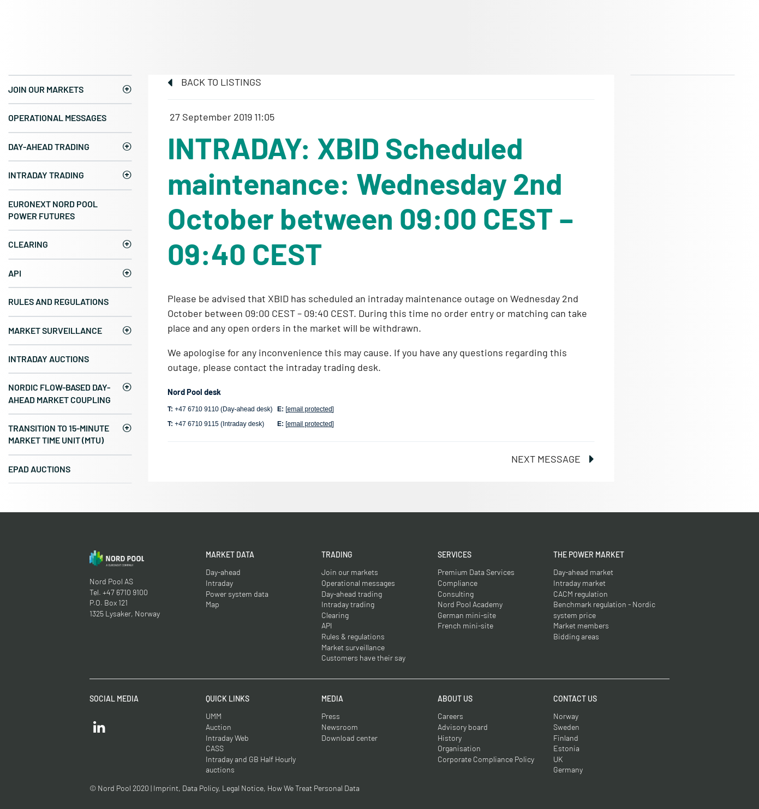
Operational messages (57, 117)
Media (332, 698)
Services (454, 554)
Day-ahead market (583, 572)
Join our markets (45, 89)
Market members (581, 625)
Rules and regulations (58, 301)
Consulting (456, 593)
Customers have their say (363, 657)
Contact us (575, 698)
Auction (218, 727)
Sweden (566, 727)
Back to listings (214, 82)
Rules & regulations (353, 636)
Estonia (566, 748)
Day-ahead (223, 572)
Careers (450, 716)
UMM (214, 716)
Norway (565, 716)
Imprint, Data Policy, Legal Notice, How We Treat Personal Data (256, 788)
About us (455, 698)
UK (558, 759)
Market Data (230, 554)
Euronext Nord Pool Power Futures (53, 210)
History (450, 737)
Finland (565, 737)
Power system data (237, 593)
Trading (336, 554)
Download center (349, 737)
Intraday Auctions (48, 358)
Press (330, 716)
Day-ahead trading (48, 146)
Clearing (28, 244)
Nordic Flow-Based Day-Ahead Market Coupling (59, 393)
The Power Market (588, 554)
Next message (552, 459)
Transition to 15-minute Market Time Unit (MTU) (58, 434)
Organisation (459, 748)
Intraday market (579, 583)
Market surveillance (55, 330)
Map (212, 604)
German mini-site (467, 615)
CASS (215, 748)
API (14, 273)
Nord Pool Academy (470, 604)
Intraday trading (46, 175)
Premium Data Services (476, 572)
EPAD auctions (39, 469)
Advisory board (463, 727)
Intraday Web (227, 737)
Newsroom (339, 727)
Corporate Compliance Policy (486, 759)
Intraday (219, 583)
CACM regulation (580, 593)
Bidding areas (576, 636)
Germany (568, 769)
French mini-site (465, 625)
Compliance (457, 583)
